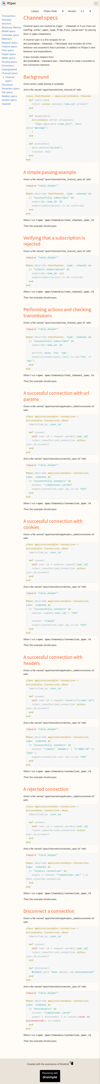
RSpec (11, 3)
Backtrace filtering (11, 27)
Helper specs (9, 54)
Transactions (8, 16)
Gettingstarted (9, 69)
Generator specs (11, 88)
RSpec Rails (50, 11)
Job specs (7, 92)
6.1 (82, 11)
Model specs (8, 31)
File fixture (7, 84)
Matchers (7, 39)
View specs (8, 50)
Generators (8, 65)
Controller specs (10, 35)
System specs (9, 100)
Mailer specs (8, 58)
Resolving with (50, 1076)
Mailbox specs (9, 96)
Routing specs (9, 61)
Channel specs (10, 73)
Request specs (10, 42)
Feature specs (9, 46)
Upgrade (6, 104)
